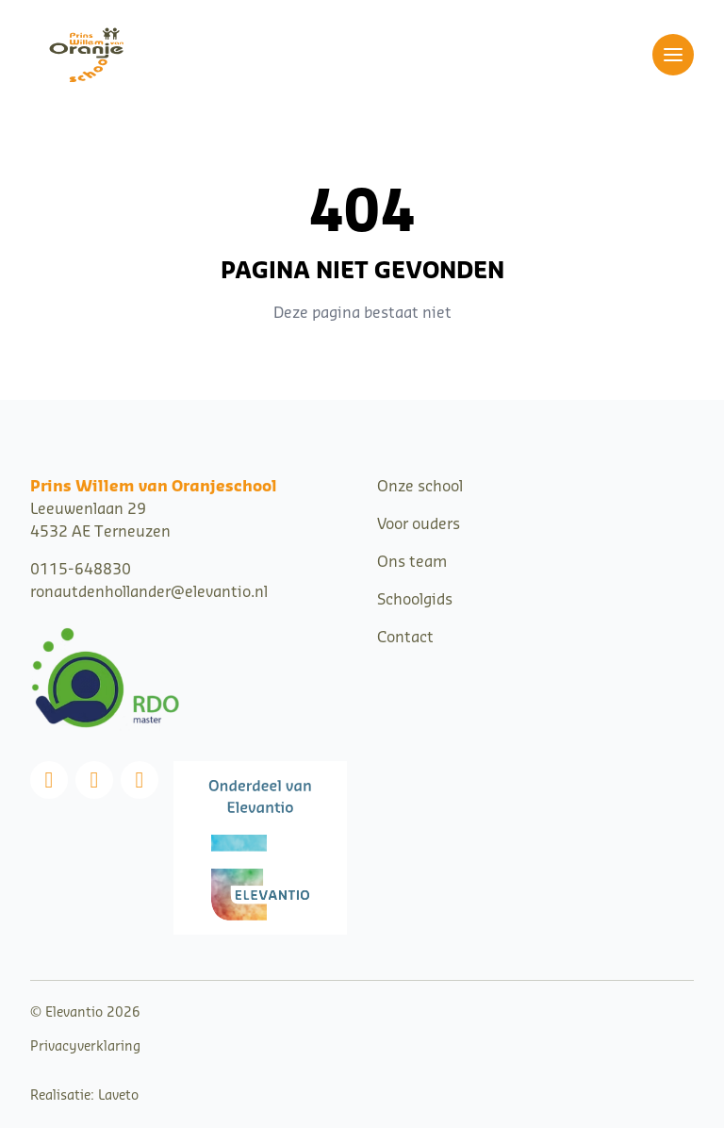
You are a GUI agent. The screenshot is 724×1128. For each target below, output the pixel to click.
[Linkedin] (139, 780)
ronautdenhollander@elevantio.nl (149, 592)
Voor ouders (418, 524)
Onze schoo (418, 486)
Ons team (412, 562)
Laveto (118, 1096)
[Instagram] (94, 780)
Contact (405, 637)
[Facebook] (49, 780)
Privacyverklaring (85, 1046)
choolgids (419, 599)
